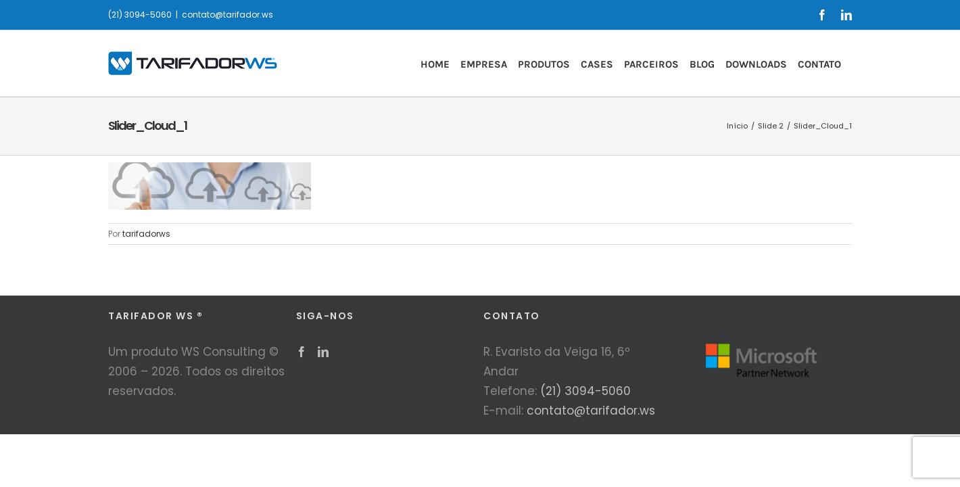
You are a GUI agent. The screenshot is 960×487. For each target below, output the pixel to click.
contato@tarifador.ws (227, 14)
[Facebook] (301, 351)
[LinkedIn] (323, 351)
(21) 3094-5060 (585, 391)
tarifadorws (146, 233)
